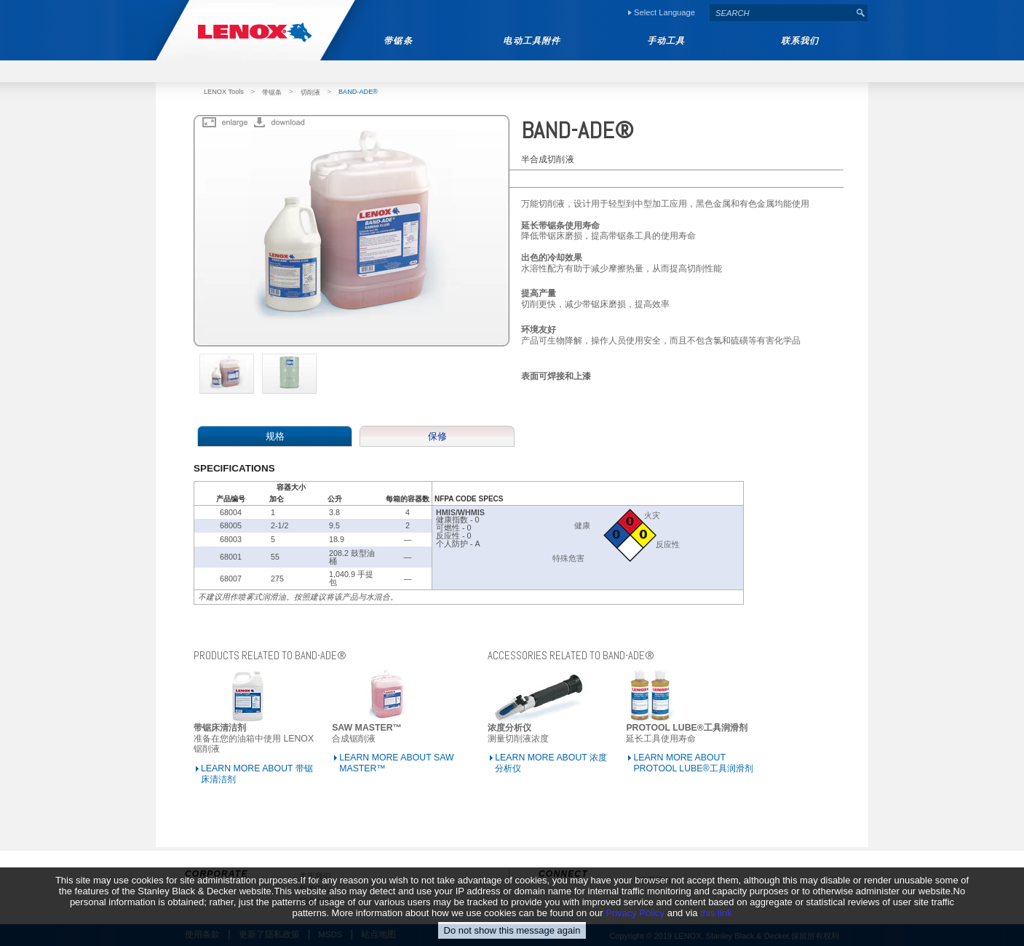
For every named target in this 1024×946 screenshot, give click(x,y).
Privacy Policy (635, 923)
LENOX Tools (224, 91)
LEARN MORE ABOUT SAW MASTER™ (396, 763)
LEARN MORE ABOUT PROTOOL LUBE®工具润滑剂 (693, 763)
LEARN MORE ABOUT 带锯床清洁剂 (257, 773)
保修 (437, 436)
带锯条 (272, 92)
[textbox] (782, 12)
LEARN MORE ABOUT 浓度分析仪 (551, 763)
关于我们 (315, 877)
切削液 (310, 92)
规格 (275, 436)
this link (715, 923)
